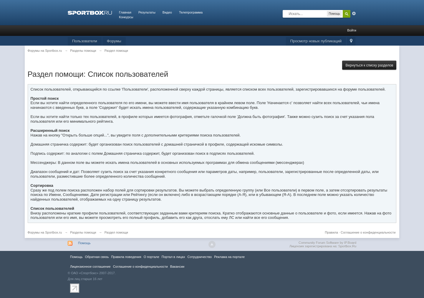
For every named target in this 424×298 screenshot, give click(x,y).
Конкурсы (126, 17)
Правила (331, 232)
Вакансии (177, 266)
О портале (151, 257)
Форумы (114, 41)
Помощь (84, 243)
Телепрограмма (191, 12)
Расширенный (354, 13)
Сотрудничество (199, 257)
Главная (125, 12)
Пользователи (84, 41)
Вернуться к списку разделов (369, 65)
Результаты (146, 12)
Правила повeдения (126, 257)
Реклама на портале (229, 257)
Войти (351, 30)
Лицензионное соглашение (90, 266)
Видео (167, 12)
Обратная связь (97, 257)
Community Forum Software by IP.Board (327, 242)
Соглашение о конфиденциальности (368, 232)
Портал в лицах (173, 257)
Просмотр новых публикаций (316, 41)
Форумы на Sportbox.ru (45, 232)
